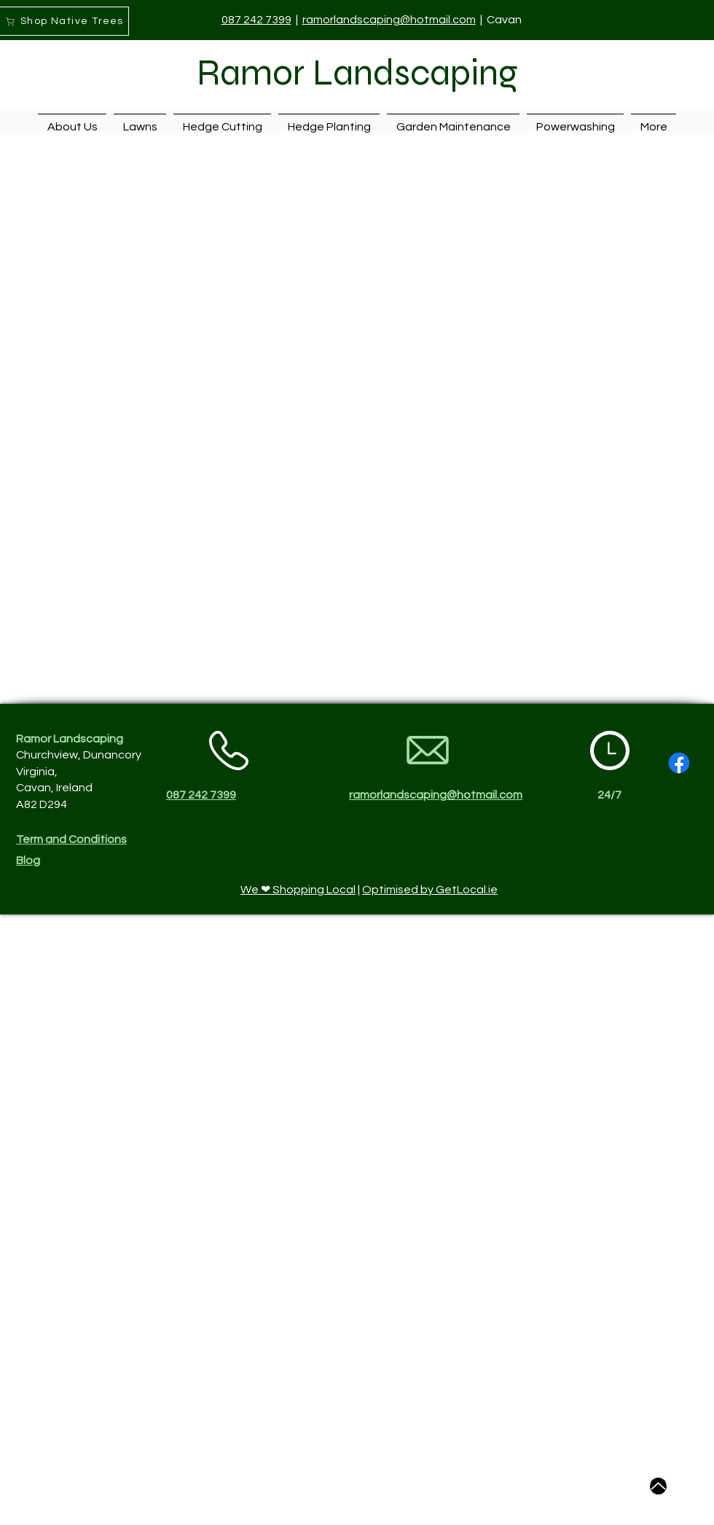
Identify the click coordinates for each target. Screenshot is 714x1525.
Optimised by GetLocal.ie (430, 889)
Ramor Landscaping (357, 73)
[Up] (658, 1486)
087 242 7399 (256, 20)
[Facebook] (679, 763)
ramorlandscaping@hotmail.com (389, 20)
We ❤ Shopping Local (298, 889)
